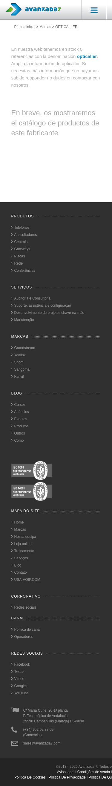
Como (19, 440)
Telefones (22, 227)
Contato (20, 572)
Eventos (20, 419)
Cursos (20, 405)
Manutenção (24, 320)
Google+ (21, 686)
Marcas (45, 27)
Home (19, 522)
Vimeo (19, 679)
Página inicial (25, 27)
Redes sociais (25, 607)
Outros (19, 433)
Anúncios (21, 412)
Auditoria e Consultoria (32, 298)
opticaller (87, 56)
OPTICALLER (66, 27)
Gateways (22, 249)
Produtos (21, 426)
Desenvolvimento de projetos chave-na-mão (49, 313)
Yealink (20, 355)
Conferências (25, 270)
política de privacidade (67, 777)
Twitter (19, 672)
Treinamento (24, 551)
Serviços (21, 558)
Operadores (23, 637)
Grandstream (24, 348)
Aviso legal (65, 772)
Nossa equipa (25, 537)
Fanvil (19, 376)
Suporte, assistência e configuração (42, 305)
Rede (18, 263)
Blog (18, 565)
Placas (19, 256)
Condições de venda (93, 772)
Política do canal (27, 629)
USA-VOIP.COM (27, 580)
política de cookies (30, 777)
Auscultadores (25, 235)
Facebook (22, 664)
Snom (19, 362)
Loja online (23, 544)
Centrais (21, 242)
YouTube (21, 693)
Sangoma (22, 369)
